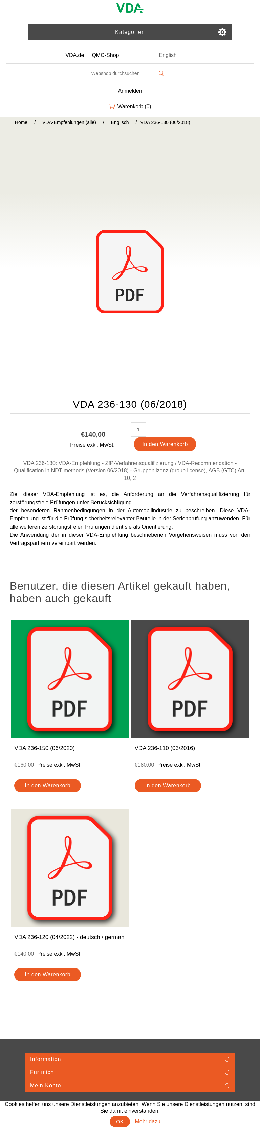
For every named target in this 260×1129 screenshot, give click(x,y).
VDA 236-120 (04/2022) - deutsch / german (69, 937)
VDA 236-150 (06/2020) (44, 748)
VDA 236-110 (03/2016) (165, 748)
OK (119, 1121)
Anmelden (130, 91)
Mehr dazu (147, 1121)
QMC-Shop (105, 55)
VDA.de (74, 55)
